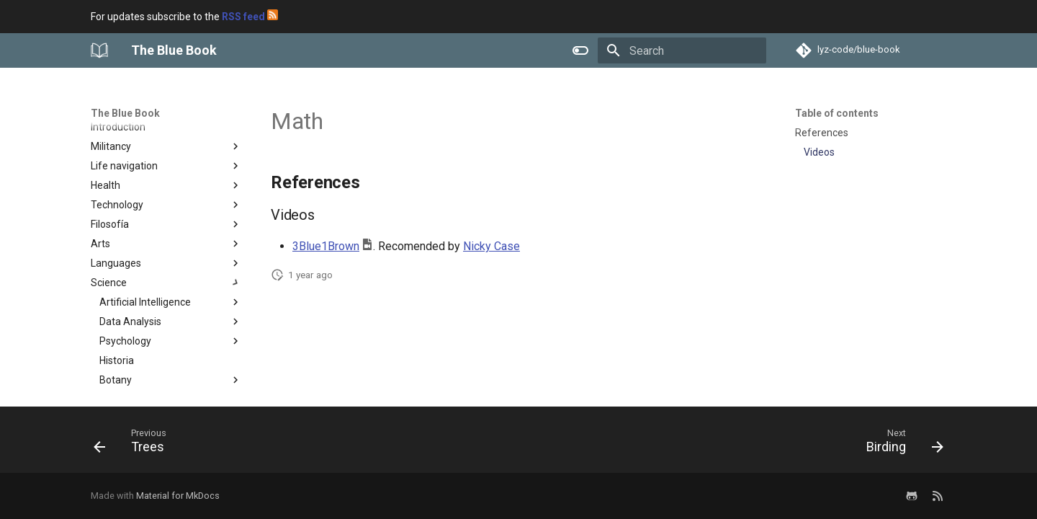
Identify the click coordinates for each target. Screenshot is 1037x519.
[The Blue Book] (99, 50)
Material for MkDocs (178, 495)
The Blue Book (125, 113)
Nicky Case (491, 246)
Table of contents (837, 113)
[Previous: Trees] (134, 444)
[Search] (682, 50)
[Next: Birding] (900, 444)
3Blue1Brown (325, 246)
